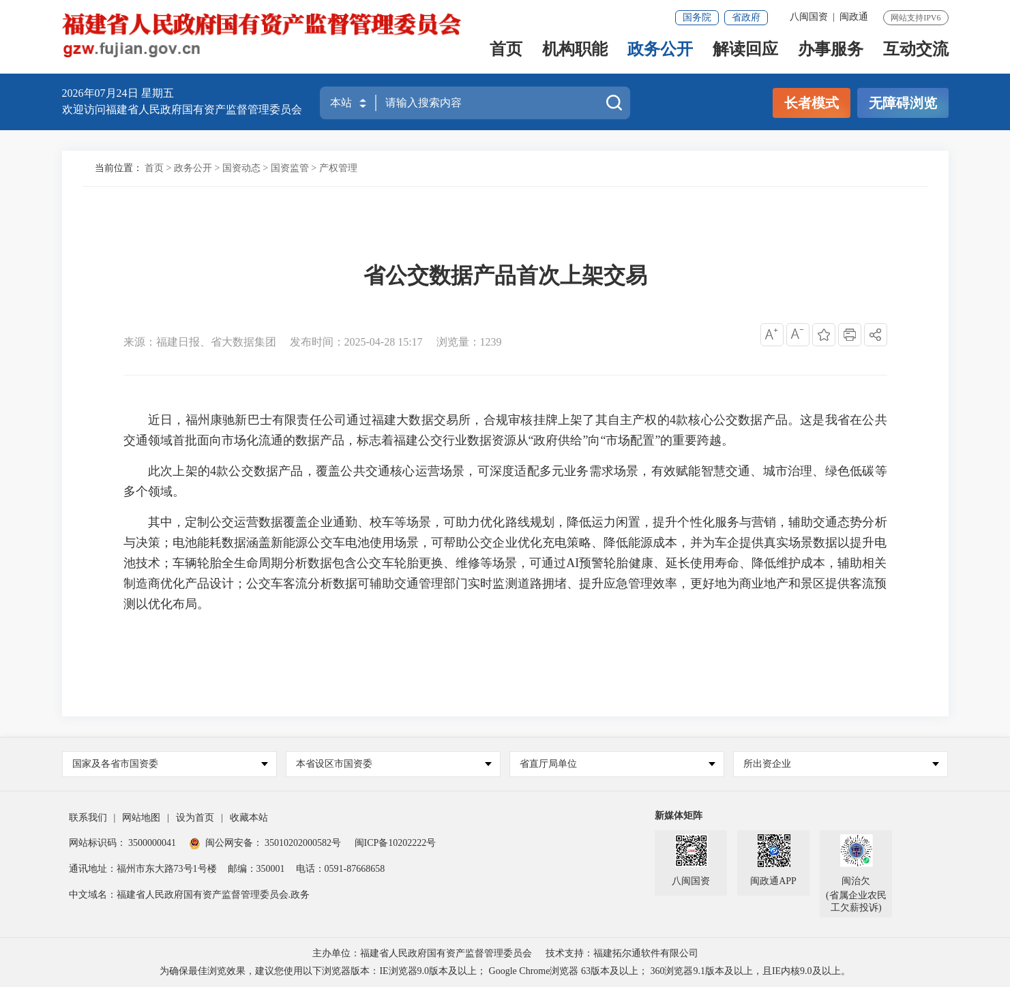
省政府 (746, 17)
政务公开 (660, 52)
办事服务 (830, 52)
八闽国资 (809, 17)
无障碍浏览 (903, 102)
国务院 (697, 17)
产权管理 (338, 168)
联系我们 (88, 818)
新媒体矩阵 (678, 815)
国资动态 (241, 168)
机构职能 (575, 52)
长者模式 (811, 102)
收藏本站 (249, 818)
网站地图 (141, 818)
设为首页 (195, 818)
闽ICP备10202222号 (395, 843)
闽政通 (854, 17)
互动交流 (916, 52)
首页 (506, 52)
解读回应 (745, 52)
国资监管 (290, 168)
